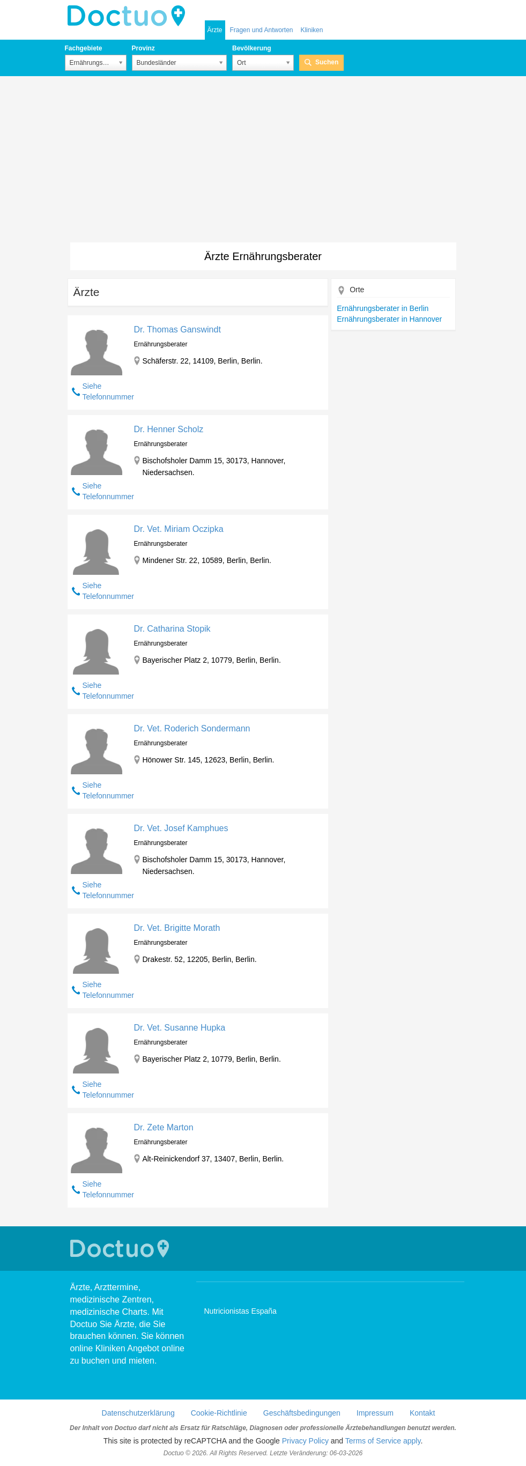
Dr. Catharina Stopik (172, 628)
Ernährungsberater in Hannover (389, 319)
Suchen (326, 62)
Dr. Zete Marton (163, 1127)
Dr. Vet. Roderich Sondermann (192, 728)
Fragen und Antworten (261, 30)
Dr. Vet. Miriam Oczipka (178, 529)
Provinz (143, 48)
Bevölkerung (251, 48)
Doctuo (129, 16)
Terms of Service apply (383, 1441)
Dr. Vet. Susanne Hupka (179, 1027)
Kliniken (311, 30)
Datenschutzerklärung (138, 1413)
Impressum (375, 1413)
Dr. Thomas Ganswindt (177, 329)
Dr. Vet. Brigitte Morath (177, 927)
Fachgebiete (83, 48)
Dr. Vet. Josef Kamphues (181, 828)
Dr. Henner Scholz (168, 429)
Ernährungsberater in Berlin (382, 308)
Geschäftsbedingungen (301, 1413)
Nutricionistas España (240, 1311)
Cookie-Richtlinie (219, 1413)
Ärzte (215, 30)
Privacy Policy (305, 1441)
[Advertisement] (263, 162)
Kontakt (422, 1413)
